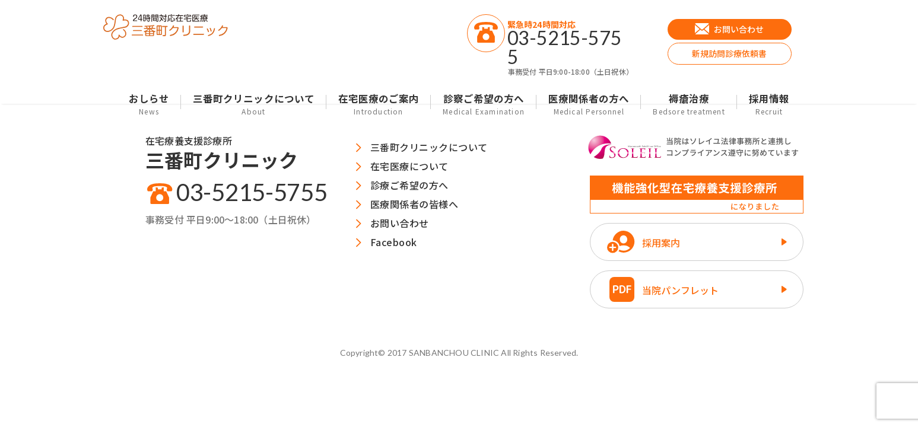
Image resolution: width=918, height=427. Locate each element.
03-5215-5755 (251, 192)
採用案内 (661, 242)
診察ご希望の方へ (484, 104)
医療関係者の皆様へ (414, 204)
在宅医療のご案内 (378, 104)
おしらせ (149, 104)
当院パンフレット (680, 290)
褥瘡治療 (689, 104)
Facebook (393, 242)
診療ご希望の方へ (409, 185)
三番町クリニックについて (254, 104)
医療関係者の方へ (588, 104)
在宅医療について (409, 166)
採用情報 (769, 104)
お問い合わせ (399, 223)
